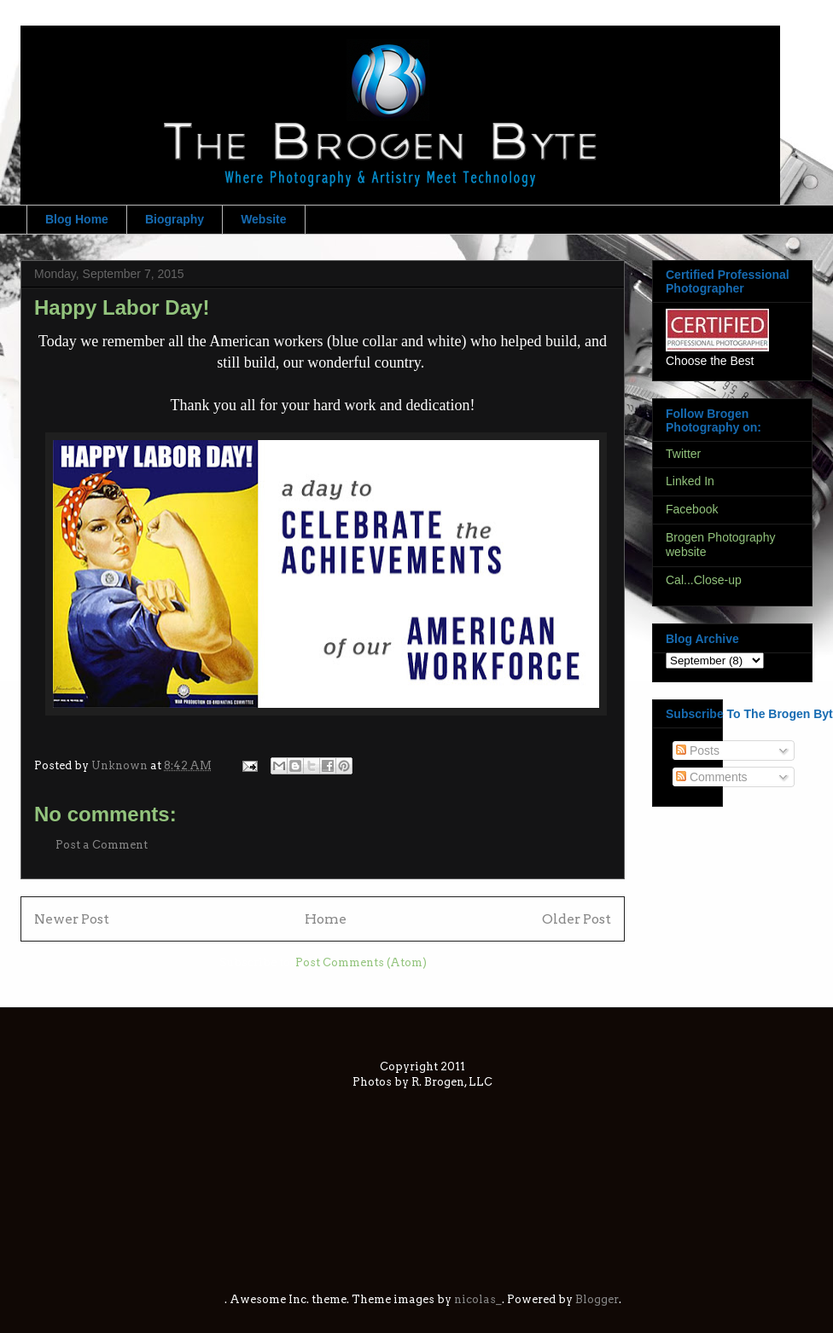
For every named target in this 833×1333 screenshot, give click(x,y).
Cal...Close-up (704, 580)
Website (263, 219)
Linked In (690, 481)
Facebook (692, 509)
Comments (712, 777)
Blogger (597, 1299)
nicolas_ (478, 1299)
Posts (697, 750)
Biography (174, 219)
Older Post (576, 919)
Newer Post (71, 919)
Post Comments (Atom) (361, 962)
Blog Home (76, 219)
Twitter (683, 454)
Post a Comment (101, 844)
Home (326, 919)
